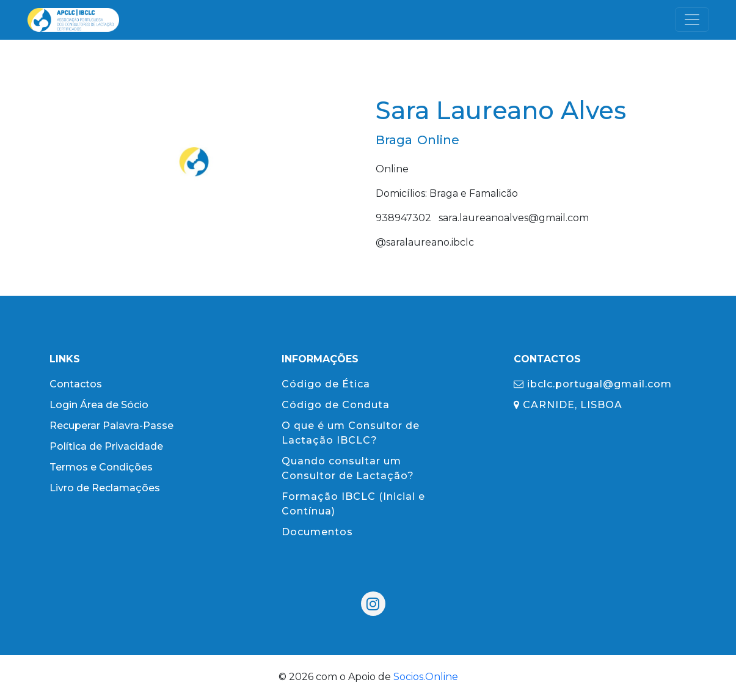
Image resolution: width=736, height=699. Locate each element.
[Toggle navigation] (692, 19)
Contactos (75, 384)
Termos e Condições (101, 467)
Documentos (317, 532)
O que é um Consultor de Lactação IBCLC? (351, 433)
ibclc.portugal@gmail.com (593, 384)
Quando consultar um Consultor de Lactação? (348, 468)
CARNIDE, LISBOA (568, 405)
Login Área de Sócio (98, 405)
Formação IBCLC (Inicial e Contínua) (353, 504)
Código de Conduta (336, 405)
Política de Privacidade (106, 446)
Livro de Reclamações (104, 488)
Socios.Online (425, 677)
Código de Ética (326, 384)
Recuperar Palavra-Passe (111, 425)
